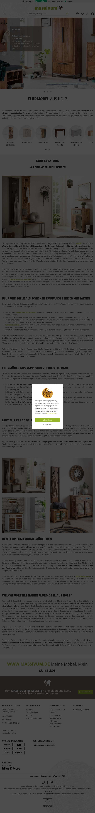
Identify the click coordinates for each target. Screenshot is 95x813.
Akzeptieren (47, 420)
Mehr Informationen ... (51, 413)
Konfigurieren (47, 424)
